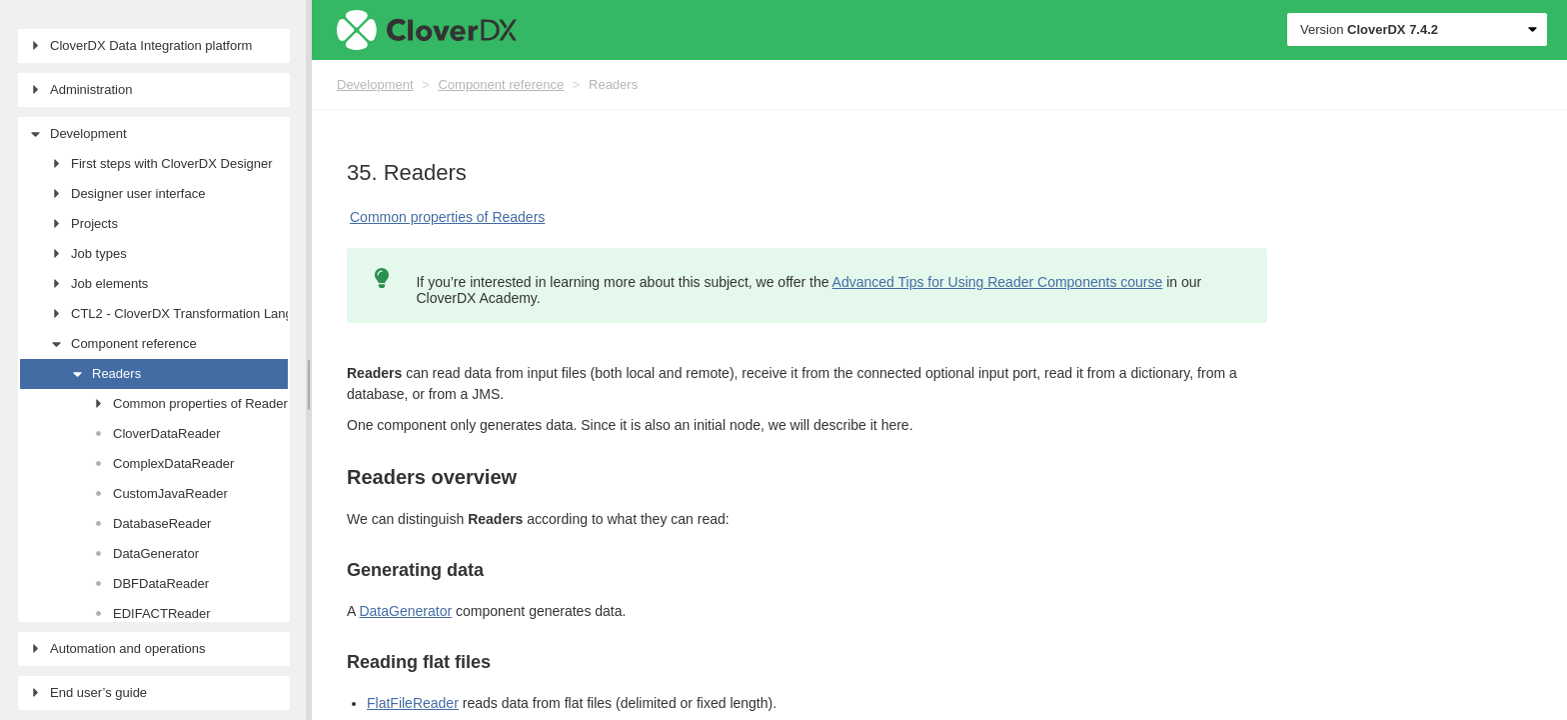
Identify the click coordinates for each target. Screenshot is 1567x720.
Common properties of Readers (447, 217)
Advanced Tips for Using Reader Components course (997, 282)
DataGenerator (405, 611)
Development (375, 84)
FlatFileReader (413, 703)
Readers (613, 84)
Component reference (501, 84)
